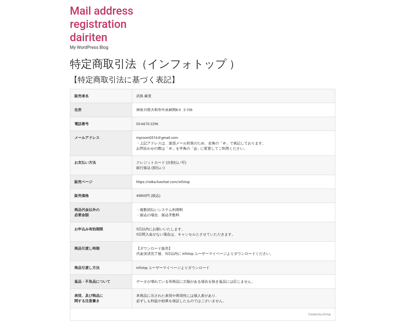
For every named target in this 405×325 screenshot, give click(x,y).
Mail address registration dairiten (102, 24)
